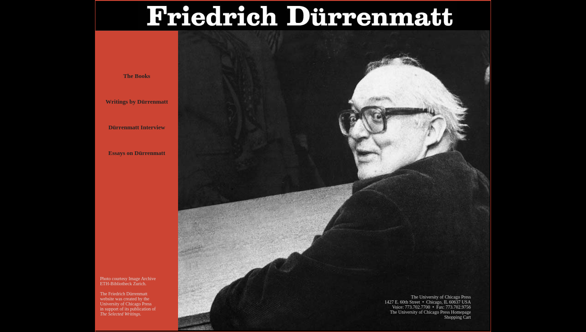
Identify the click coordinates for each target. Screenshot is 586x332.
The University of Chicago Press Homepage (430, 312)
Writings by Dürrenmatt (137, 101)
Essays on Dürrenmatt (136, 152)
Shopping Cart (457, 317)
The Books (137, 75)
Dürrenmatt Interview (136, 127)
